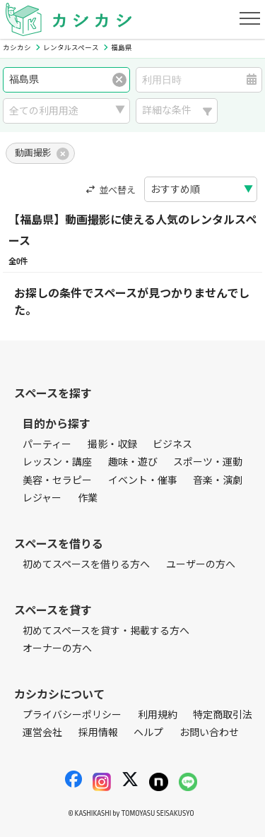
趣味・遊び (133, 462)
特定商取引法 (222, 715)
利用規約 (157, 715)
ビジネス (172, 444)
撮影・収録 (112, 444)
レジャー (42, 498)
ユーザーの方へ (200, 564)
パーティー (47, 444)
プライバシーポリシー (72, 715)
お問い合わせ (209, 733)
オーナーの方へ (57, 648)
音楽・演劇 (217, 480)
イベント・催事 (142, 480)
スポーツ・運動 (207, 462)
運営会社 (42, 733)
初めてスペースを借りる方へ (86, 564)
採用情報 (98, 733)
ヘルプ (148, 733)
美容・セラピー (57, 480)
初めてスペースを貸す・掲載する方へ (106, 631)
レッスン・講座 (57, 462)
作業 (88, 498)
